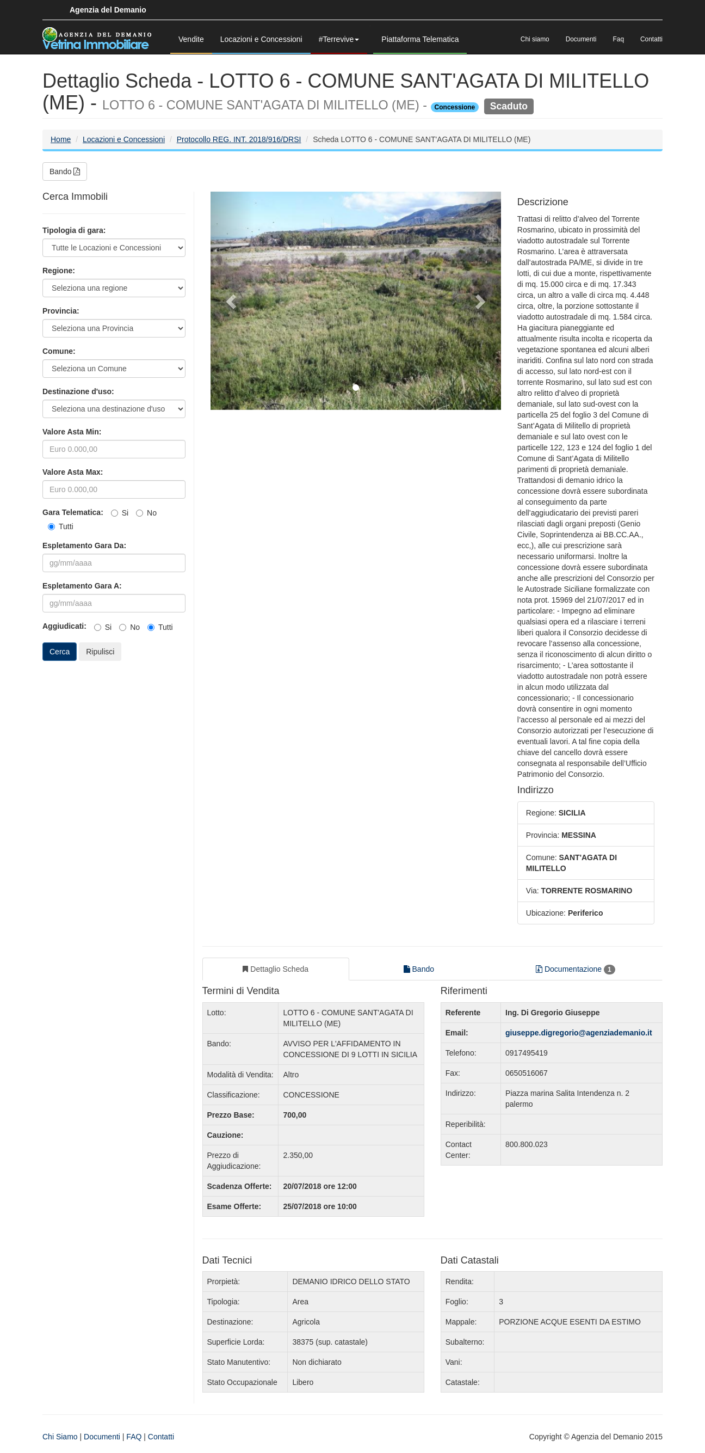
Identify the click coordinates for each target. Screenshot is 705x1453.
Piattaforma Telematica (420, 39)
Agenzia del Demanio (108, 9)
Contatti (651, 39)
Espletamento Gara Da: (84, 545)
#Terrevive (339, 39)
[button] (232, 301)
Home (61, 139)
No (146, 512)
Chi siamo (535, 39)
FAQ (133, 1436)
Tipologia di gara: (74, 230)
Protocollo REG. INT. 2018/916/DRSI (239, 139)
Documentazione (575, 969)
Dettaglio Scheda (275, 969)
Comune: (59, 351)
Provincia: (60, 310)
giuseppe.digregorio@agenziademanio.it (578, 1032)
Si (119, 512)
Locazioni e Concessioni (261, 39)
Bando (65, 171)
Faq (618, 39)
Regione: (58, 270)
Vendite (191, 39)
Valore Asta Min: (71, 431)
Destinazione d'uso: (78, 391)
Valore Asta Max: (72, 472)
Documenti (581, 39)
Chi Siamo (60, 1436)
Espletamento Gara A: (82, 585)
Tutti (60, 526)
